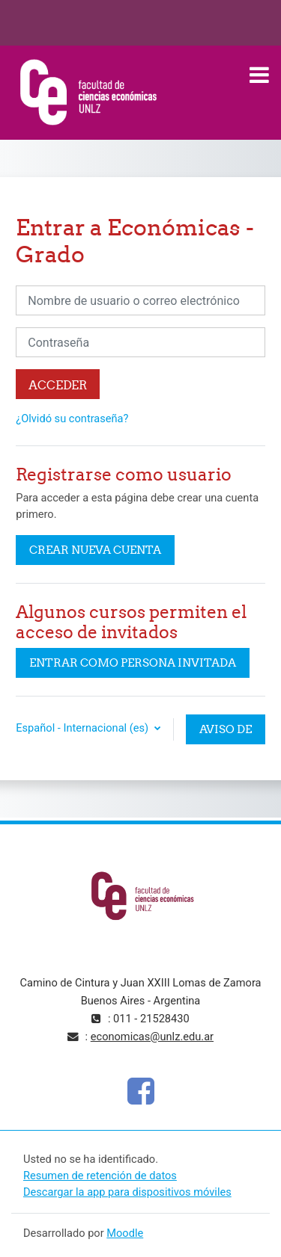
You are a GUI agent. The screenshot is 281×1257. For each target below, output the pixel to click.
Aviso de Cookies (225, 733)
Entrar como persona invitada (132, 662)
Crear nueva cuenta (95, 550)
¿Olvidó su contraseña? (72, 418)
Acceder (57, 384)
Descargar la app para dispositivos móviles (127, 1192)
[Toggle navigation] (259, 75)
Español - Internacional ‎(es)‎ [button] (83, 728)
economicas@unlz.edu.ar (152, 1036)
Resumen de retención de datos (100, 1175)
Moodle (124, 1233)
